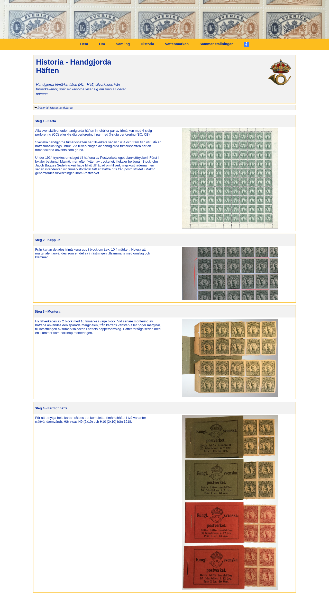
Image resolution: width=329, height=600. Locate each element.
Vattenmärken (177, 44)
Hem (84, 44)
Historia (147, 44)
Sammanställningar (216, 44)
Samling (123, 44)
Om (102, 44)
